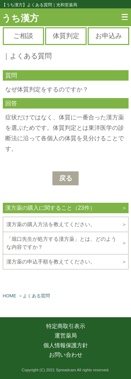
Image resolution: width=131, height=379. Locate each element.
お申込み (108, 35)
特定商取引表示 (65, 326)
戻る (65, 178)
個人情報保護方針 (65, 345)
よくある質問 (36, 295)
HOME (9, 295)
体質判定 (66, 35)
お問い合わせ (65, 355)
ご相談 (23, 35)
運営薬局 (65, 336)
